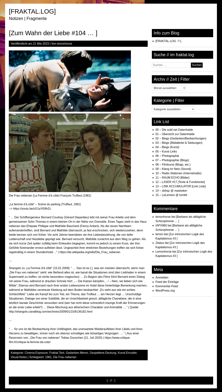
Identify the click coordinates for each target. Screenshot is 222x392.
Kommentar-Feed (166, 286)
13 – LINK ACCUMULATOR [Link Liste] (180, 186)
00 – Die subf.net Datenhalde (174, 129)
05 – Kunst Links (166, 151)
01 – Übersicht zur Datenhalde (175, 134)
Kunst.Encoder (127, 352)
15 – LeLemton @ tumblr (171, 195)
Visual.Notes (19, 357)
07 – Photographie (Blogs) (172, 160)
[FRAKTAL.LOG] (32, 11)
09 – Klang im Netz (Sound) (173, 168)
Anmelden (161, 277)
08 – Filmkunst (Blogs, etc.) (173, 164)
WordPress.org (165, 290)
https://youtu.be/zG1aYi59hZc (32, 208)
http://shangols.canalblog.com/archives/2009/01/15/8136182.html (50, 311)
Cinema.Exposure (36, 352)
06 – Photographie (167, 155)
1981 (48, 357)
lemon (159, 234)
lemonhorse (64, 43)
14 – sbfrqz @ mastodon (171, 190)
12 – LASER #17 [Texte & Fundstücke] (180, 181)
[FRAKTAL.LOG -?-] (168, 41)
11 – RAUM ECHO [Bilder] (172, 177)
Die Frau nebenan (64, 357)
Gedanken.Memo (77, 352)
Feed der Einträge (167, 281)
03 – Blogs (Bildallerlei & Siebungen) (178, 142)
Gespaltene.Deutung (103, 352)
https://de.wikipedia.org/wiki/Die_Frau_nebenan (89, 252)
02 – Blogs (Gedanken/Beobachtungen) (180, 138)
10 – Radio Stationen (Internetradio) (178, 173)
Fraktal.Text (56, 352)
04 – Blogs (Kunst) (167, 147)
